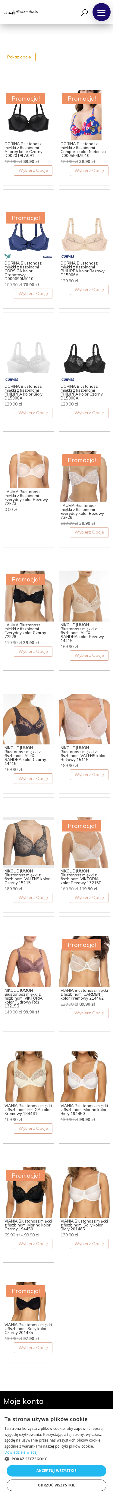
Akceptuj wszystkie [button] (56, 1470)
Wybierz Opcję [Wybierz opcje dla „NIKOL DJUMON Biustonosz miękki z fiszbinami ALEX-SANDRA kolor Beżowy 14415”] (89, 655)
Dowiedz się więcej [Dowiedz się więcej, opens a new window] (21, 1452)
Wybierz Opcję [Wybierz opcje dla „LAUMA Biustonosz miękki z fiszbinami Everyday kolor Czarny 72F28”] (33, 651)
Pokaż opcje (19, 57)
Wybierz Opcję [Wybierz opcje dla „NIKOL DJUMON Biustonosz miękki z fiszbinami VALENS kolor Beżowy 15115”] (89, 774)
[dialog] (56, 1453)
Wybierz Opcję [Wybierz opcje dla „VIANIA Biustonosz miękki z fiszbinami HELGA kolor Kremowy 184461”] (33, 1128)
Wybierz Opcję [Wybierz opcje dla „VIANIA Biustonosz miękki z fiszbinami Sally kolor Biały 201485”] (89, 1243)
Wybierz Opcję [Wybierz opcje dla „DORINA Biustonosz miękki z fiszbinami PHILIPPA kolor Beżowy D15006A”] (89, 289)
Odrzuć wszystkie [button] (56, 1485)
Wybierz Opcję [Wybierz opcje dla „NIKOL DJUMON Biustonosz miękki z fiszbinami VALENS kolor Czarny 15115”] (33, 897)
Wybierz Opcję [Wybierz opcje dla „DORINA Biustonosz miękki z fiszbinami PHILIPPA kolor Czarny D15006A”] (89, 412)
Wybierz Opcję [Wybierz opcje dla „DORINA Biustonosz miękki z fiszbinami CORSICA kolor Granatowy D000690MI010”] (33, 293)
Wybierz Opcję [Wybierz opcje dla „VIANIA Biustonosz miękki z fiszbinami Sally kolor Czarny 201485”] (33, 1347)
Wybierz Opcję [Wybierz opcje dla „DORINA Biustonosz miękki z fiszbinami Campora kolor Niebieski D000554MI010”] (89, 170)
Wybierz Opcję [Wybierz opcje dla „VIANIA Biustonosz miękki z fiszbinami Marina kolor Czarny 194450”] (33, 1243)
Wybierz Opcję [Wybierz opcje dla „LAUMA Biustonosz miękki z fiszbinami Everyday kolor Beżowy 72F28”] (89, 532)
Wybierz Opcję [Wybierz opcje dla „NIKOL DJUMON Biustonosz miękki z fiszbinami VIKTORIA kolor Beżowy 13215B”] (89, 897)
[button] (102, 12)
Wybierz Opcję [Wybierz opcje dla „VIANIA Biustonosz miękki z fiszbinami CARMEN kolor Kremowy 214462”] (89, 1013)
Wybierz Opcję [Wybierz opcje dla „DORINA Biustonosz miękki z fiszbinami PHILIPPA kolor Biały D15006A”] (33, 412)
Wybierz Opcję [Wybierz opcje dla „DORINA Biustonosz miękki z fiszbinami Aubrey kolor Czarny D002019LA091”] (33, 170)
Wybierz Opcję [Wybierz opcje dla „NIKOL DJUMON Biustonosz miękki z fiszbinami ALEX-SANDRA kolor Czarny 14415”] (33, 778)
